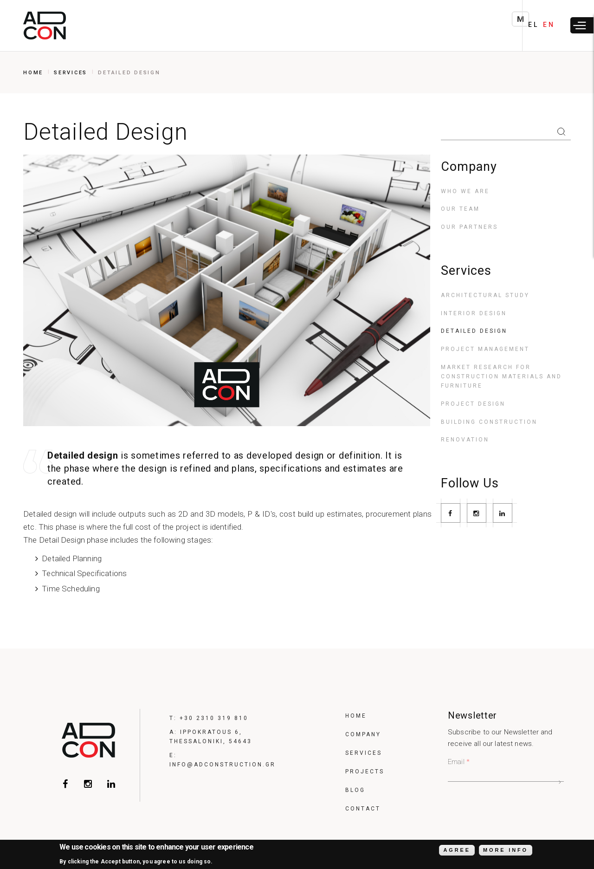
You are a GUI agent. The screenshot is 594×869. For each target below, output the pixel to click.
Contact (363, 808)
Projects (364, 771)
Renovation (465, 439)
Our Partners (469, 227)
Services (70, 73)
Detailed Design (474, 331)
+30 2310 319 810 (214, 718)
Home (33, 73)
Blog (355, 790)
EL (533, 24)
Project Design (473, 404)
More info (505, 851)
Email (459, 762)
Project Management (485, 349)
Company (363, 734)
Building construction (489, 422)
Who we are (465, 191)
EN (549, 24)
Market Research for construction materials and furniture (501, 376)
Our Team (460, 209)
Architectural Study (485, 295)
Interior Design (474, 313)
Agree (456, 851)
